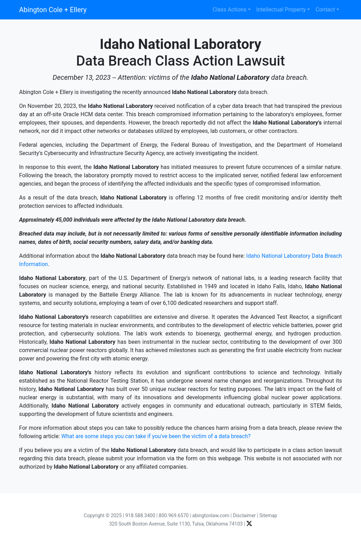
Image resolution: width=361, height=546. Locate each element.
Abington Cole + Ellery (52, 10)
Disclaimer (244, 515)
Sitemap (268, 515)
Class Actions (229, 9)
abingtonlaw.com (210, 515)
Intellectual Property (281, 9)
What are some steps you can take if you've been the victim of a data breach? (156, 436)
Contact (325, 9)
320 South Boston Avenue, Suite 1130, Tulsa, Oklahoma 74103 (176, 524)
